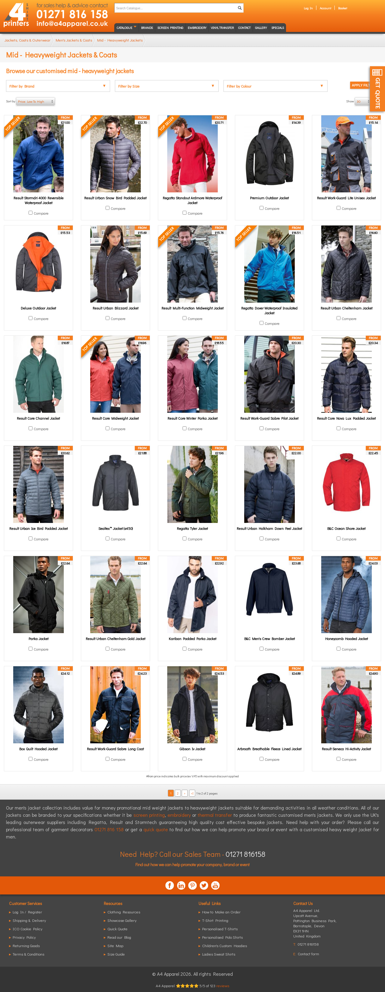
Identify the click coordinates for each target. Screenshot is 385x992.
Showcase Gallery (122, 920)
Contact (244, 27)
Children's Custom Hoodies (224, 945)
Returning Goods (26, 945)
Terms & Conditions (28, 953)
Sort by (30, 101)
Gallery (261, 27)
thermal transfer (215, 815)
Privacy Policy (24, 937)
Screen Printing (170, 27)
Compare (41, 213)
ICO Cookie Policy (27, 928)
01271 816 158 (109, 829)
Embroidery (197, 27)
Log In (308, 8)
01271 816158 (245, 854)
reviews (222, 985)
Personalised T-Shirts (220, 928)
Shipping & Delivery (29, 920)
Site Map (115, 945)
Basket (342, 8)
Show (362, 101)
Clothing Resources (123, 911)
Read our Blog (119, 937)
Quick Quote (117, 928)
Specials (277, 27)
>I (192, 793)
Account (325, 8)
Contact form (308, 953)
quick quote (155, 829)
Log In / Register (27, 911)
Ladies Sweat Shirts (218, 953)
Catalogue (124, 27)
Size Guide (116, 953)
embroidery (179, 815)
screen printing (149, 815)
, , (315, 925)
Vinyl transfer (222, 27)
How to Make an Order (221, 911)
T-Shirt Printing (215, 920)
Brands (147, 27)
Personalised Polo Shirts (222, 937)
